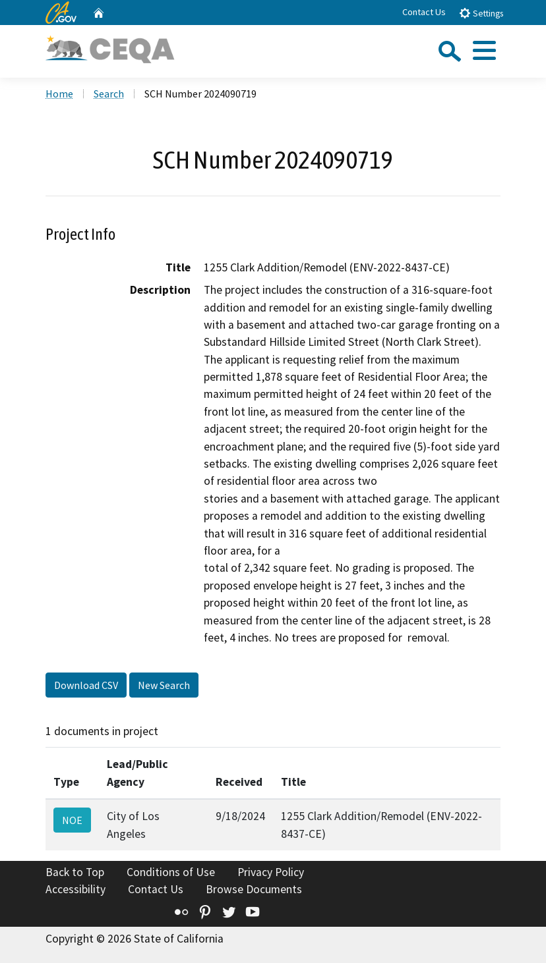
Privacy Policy (270, 872)
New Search (164, 685)
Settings (481, 13)
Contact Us (424, 12)
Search (109, 93)
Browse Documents (254, 889)
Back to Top (75, 872)
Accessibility (76, 889)
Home (59, 93)
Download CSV (86, 685)
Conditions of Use (171, 872)
